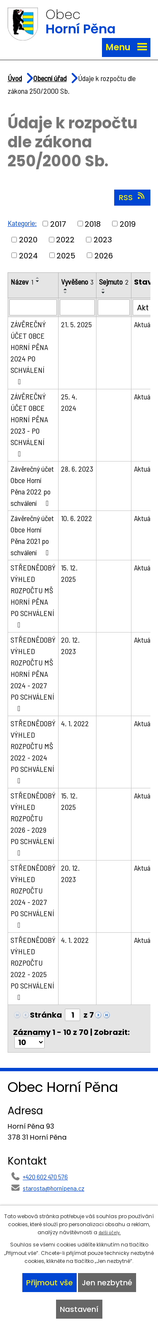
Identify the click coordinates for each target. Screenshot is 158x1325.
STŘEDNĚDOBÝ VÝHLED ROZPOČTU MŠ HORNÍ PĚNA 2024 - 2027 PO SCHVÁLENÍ (33, 673)
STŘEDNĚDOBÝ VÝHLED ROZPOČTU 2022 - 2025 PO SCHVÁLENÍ (33, 968)
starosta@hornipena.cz (53, 1188)
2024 (28, 255)
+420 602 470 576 (45, 1177)
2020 (28, 239)
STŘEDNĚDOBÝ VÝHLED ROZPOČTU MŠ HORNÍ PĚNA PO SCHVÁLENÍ (33, 596)
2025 (65, 255)
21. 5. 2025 (76, 324)
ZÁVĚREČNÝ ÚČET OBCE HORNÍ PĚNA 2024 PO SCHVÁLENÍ (29, 353)
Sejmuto (114, 281)
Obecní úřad (50, 78)
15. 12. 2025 (69, 573)
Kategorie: (22, 223)
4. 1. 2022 (75, 723)
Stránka (46, 1015)
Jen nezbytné (107, 1282)
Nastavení (79, 1309)
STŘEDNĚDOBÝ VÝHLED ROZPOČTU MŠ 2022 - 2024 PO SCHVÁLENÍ (33, 752)
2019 (128, 223)
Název (22, 281)
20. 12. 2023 (70, 645)
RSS (132, 197)
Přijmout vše (49, 1282)
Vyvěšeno (77, 281)
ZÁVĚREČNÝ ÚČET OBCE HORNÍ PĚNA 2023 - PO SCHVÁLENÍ (29, 425)
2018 (93, 223)
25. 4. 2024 (69, 402)
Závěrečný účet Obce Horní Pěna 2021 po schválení (32, 535)
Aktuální (145, 324)
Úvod (15, 78)
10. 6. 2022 (76, 518)
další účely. (110, 1232)
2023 (103, 239)
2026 (103, 255)
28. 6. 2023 (77, 468)
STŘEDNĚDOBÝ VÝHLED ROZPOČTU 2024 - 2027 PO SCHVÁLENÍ (33, 896)
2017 (58, 223)
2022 (65, 239)
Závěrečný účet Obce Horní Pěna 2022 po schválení (32, 486)
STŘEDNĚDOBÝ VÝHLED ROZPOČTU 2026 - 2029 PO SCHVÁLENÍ (33, 824)
